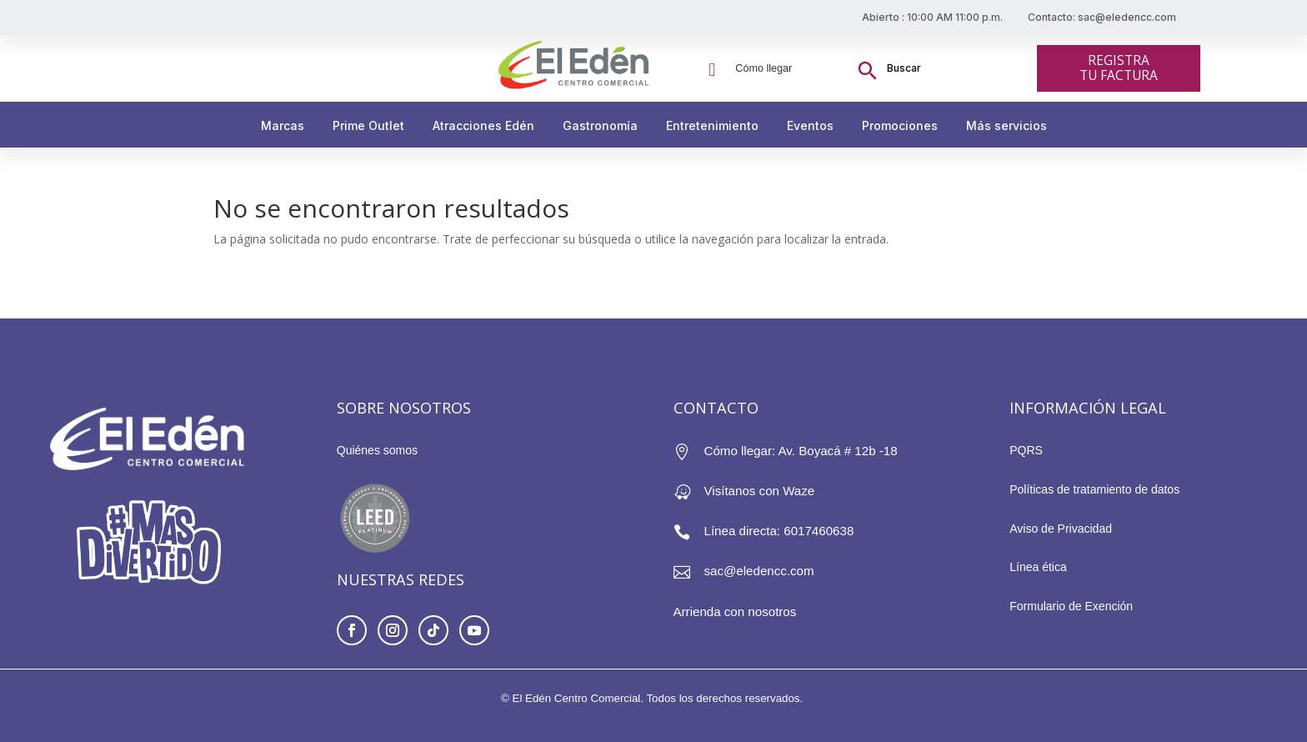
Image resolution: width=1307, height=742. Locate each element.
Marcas (282, 125)
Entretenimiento (712, 125)
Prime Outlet (368, 125)
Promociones (900, 125)
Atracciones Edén (483, 125)
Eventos (810, 125)
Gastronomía (600, 125)
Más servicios (1006, 125)
